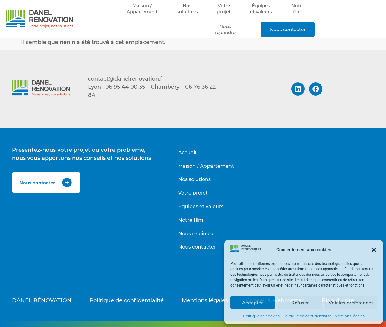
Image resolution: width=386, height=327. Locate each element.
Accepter (252, 303)
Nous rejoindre (196, 233)
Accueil (187, 152)
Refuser (300, 303)
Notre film (190, 220)
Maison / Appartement (206, 166)
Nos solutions (194, 179)
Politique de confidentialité (307, 315)
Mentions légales (349, 315)
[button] (374, 250)
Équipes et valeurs (200, 206)
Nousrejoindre (225, 29)
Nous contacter (287, 29)
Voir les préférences (351, 303)
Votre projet (193, 192)
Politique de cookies (261, 315)
